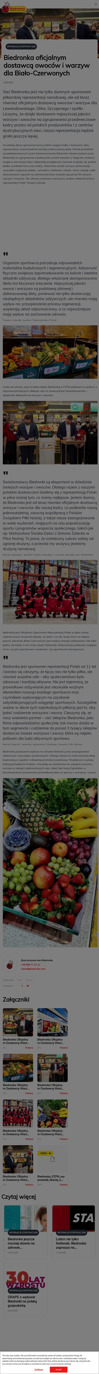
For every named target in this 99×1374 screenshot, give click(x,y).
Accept (59, 1369)
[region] (49, 1362)
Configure (38, 1369)
